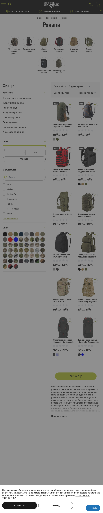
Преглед (56, 505)
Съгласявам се (20, 505)
